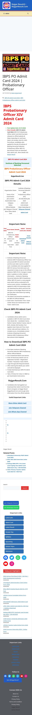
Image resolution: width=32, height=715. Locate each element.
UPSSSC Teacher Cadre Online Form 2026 (15, 625)
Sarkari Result (16, 710)
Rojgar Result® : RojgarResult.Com (20, 5)
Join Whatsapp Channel (11, 507)
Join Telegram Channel (11, 503)
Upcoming (9, 542)
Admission (9, 551)
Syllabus (8, 537)
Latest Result (10, 527)
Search (5, 484)
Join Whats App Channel (17, 412)
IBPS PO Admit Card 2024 (12, 98)
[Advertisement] (16, 33)
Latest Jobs (9, 518)
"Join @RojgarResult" (13, 680)
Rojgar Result (11, 154)
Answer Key (9, 532)
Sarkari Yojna (10, 546)
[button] (28, 13)
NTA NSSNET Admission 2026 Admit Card (15, 601)
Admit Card (24, 212)
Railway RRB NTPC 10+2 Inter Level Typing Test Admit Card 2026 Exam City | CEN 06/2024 (16, 465)
